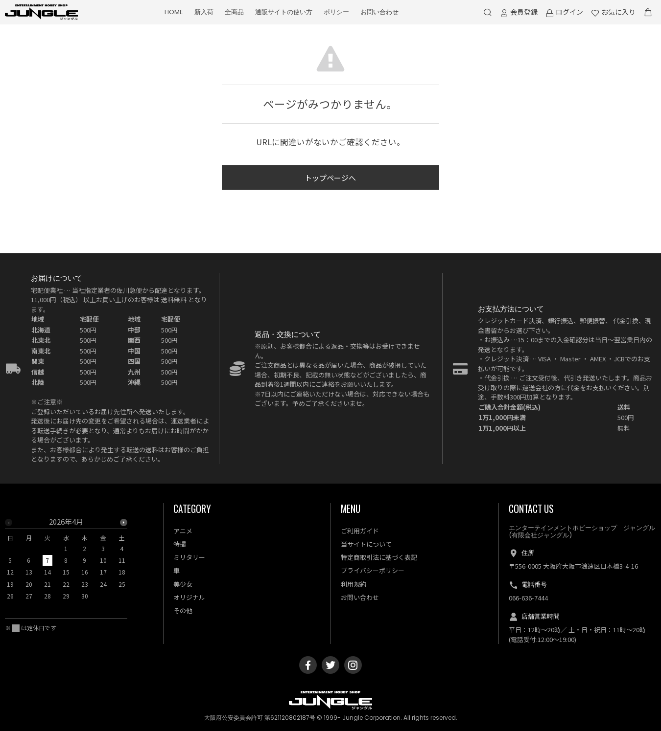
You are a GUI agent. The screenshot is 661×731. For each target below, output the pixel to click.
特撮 (179, 544)
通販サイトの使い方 (283, 12)
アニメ (182, 530)
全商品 (234, 12)
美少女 (182, 584)
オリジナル (189, 597)
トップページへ (330, 178)
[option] (66, 562)
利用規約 (353, 584)
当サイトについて (366, 544)
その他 (182, 610)
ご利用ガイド (360, 530)
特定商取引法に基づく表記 (379, 557)
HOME (174, 12)
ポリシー (336, 12)
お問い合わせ (379, 12)
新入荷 (203, 12)
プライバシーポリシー (372, 570)
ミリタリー (189, 557)
